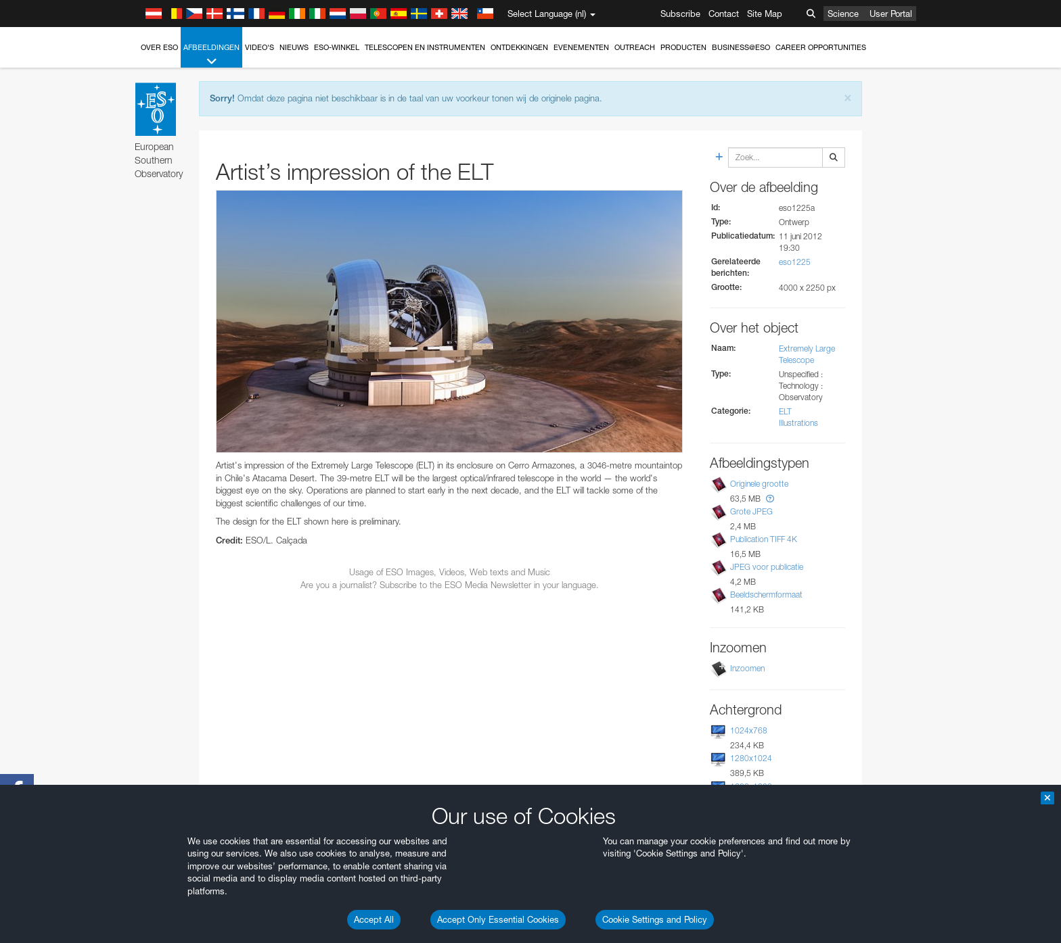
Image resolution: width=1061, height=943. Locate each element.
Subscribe (680, 13)
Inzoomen (747, 668)
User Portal (891, 13)
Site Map (764, 13)
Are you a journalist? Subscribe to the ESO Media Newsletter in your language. (449, 584)
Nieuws (294, 47)
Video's (259, 47)
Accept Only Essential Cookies (498, 919)
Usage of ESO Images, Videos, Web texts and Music (449, 571)
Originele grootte (759, 484)
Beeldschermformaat (766, 594)
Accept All (374, 919)
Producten (683, 47)
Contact (723, 13)
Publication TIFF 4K (763, 539)
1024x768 (748, 730)
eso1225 (795, 262)
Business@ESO (741, 47)
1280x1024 (751, 758)
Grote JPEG (751, 511)
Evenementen (581, 47)
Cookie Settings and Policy (654, 919)
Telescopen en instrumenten (425, 47)
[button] (770, 498)
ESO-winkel (336, 47)
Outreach (634, 47)
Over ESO (159, 47)
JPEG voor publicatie (766, 567)
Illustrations (798, 423)
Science (843, 13)
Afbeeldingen (211, 55)
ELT (785, 411)
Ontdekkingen (519, 47)
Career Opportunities (820, 47)
